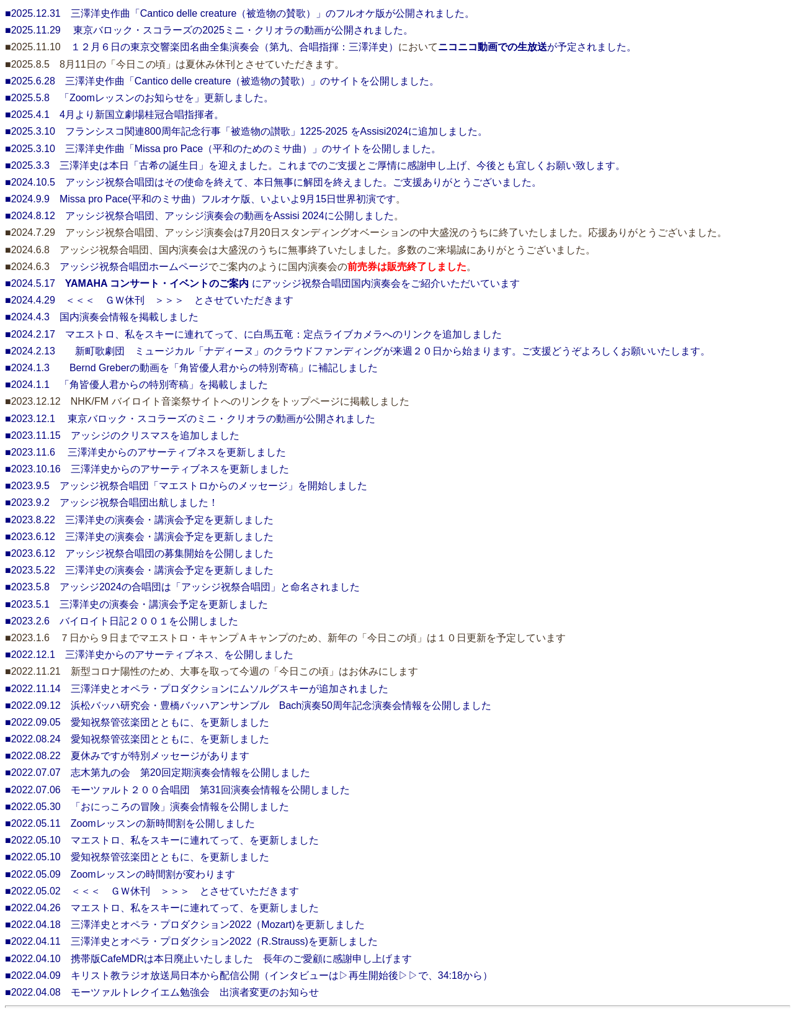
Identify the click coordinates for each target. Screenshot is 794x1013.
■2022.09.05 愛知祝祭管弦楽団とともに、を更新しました (137, 722)
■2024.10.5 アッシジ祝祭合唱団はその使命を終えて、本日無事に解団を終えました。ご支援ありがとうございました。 (273, 182)
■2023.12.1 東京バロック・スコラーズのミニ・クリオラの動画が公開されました (190, 418)
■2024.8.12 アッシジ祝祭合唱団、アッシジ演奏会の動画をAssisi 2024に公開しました (199, 215)
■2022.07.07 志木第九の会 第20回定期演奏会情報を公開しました (157, 772)
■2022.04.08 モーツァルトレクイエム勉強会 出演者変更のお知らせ (162, 992)
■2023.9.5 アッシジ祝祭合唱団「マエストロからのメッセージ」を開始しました (186, 485)
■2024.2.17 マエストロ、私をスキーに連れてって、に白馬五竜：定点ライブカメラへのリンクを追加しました (253, 334)
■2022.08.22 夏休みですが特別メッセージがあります (127, 755)
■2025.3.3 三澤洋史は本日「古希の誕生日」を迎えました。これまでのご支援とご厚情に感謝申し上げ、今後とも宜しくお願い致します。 (315, 165)
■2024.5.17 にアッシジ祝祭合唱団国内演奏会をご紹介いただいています (262, 283)
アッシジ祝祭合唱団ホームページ (134, 266)
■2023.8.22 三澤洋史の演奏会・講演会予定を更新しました (139, 520)
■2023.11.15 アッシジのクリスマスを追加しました (122, 435)
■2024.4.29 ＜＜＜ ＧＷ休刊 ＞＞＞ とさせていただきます (149, 300)
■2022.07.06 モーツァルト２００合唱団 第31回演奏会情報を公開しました (177, 790)
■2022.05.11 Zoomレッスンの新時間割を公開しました (130, 823)
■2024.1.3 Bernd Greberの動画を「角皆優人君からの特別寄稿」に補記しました (191, 367)
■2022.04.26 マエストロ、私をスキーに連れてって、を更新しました (162, 908)
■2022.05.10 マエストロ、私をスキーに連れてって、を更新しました (162, 840)
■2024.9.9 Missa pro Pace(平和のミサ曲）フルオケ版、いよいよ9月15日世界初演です (200, 199)
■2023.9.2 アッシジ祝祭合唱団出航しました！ (111, 502)
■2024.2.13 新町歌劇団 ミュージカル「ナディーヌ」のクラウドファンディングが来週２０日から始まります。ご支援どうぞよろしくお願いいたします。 (357, 351)
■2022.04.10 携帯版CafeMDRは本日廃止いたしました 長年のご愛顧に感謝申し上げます (208, 958)
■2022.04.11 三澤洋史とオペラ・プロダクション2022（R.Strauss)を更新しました (191, 941)
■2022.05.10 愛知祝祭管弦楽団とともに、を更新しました (137, 857)
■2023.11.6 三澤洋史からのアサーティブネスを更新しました (145, 452)
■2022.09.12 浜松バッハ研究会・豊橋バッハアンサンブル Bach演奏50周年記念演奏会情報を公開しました (248, 705)
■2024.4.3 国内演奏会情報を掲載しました (101, 317)
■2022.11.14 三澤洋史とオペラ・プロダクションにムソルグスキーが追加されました (196, 688)
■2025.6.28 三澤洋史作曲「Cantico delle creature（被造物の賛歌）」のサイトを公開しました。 (222, 81)
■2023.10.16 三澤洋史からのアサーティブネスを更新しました (147, 469)
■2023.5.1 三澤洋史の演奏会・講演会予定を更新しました (136, 604)
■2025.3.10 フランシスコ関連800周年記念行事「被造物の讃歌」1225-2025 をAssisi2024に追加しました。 (246, 131)
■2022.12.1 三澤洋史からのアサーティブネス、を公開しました (149, 654)
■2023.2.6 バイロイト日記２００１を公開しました (121, 621)
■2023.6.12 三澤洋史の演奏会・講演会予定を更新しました (139, 536)
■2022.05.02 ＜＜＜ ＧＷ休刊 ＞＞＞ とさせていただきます (152, 891)
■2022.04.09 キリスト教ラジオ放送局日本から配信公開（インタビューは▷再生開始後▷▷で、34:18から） (249, 975)
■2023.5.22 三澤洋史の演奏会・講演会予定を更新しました (139, 570)
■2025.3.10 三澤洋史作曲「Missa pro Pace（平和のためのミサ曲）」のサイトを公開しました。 (223, 148)
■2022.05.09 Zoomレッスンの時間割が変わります (120, 874)
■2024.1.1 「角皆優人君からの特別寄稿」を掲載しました (136, 384)
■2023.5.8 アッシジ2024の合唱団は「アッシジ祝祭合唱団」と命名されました (182, 587)
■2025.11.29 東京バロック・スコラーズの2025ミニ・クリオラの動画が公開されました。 (209, 30)
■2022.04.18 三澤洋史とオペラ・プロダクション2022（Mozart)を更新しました (185, 924)
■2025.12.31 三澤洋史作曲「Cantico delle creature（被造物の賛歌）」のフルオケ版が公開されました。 (240, 13)
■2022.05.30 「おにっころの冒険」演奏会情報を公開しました (147, 806)
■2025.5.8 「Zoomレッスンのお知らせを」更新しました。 (139, 97)
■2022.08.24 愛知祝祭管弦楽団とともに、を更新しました (137, 739)
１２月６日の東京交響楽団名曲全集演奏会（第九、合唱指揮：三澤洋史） (234, 47)
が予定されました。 (537, 47)
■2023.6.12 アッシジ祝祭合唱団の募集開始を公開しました (139, 553)
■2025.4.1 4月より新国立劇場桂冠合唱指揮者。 (114, 114)
